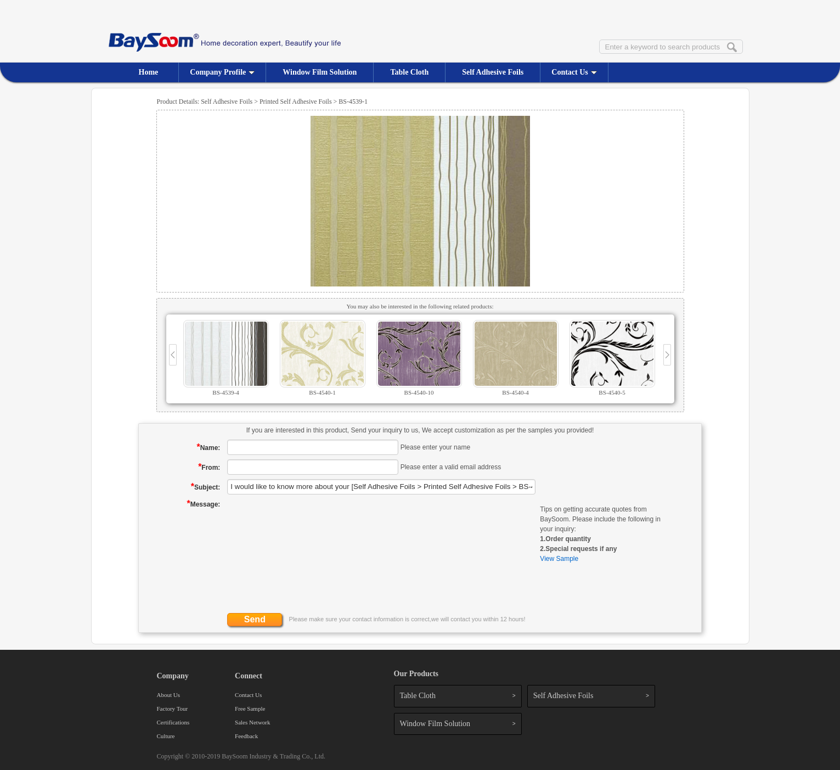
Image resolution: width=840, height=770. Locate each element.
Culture (166, 736)
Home (148, 72)
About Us (168, 695)
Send (255, 619)
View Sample (559, 559)
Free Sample (250, 708)
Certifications (173, 722)
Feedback (246, 736)
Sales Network (252, 722)
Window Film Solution (320, 72)
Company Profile (222, 72)
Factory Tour (172, 708)
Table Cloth (409, 72)
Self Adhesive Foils (492, 72)
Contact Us (574, 72)
